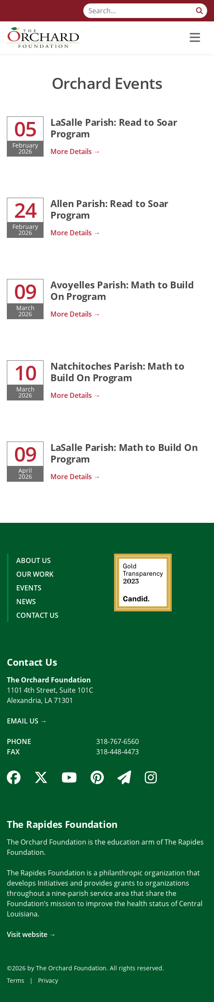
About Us (33, 560)
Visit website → (31, 934)
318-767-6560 (117, 741)
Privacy (48, 980)
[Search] (145, 10)
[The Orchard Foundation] (43, 37)
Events (28, 588)
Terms (15, 980)
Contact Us (37, 615)
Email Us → (27, 721)
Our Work (34, 574)
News (26, 601)
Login (6, 995)
